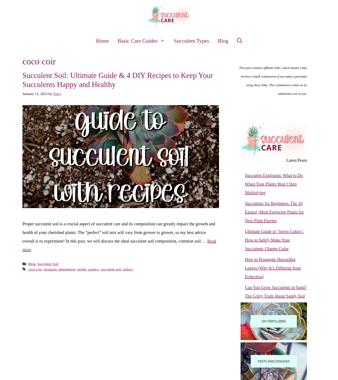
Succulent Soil (48, 264)
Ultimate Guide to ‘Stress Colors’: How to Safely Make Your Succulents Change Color (274, 240)
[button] (240, 40)
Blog (223, 41)
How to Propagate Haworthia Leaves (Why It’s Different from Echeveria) (273, 268)
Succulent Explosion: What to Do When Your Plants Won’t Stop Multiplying (274, 184)
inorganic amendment (59, 269)
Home (102, 41)
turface (128, 269)
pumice (93, 269)
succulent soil (111, 269)
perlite (81, 269)
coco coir (35, 269)
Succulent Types (191, 41)
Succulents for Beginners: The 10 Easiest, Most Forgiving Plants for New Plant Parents (274, 212)
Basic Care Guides (143, 40)
